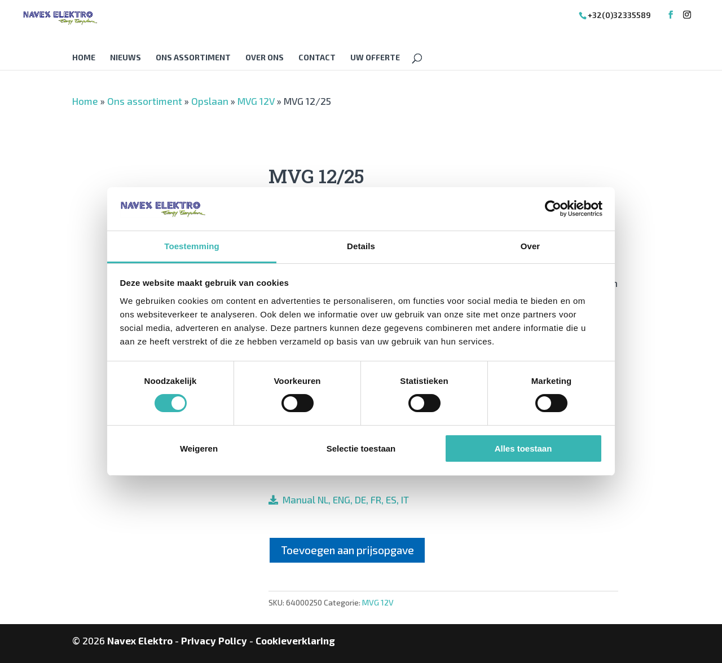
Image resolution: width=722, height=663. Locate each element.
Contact (317, 58)
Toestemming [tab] (191, 246)
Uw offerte (375, 58)
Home (83, 58)
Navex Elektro (140, 640)
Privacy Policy (214, 640)
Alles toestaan (523, 448)
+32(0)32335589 (619, 15)
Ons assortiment (193, 58)
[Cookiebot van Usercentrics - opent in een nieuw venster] (553, 208)
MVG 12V (256, 101)
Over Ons (264, 58)
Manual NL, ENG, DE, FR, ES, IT (343, 499)
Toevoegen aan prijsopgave (347, 549)
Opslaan (209, 101)
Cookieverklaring (295, 640)
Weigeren (199, 448)
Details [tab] (361, 246)
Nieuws (125, 58)
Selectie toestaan (361, 448)
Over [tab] (530, 246)
